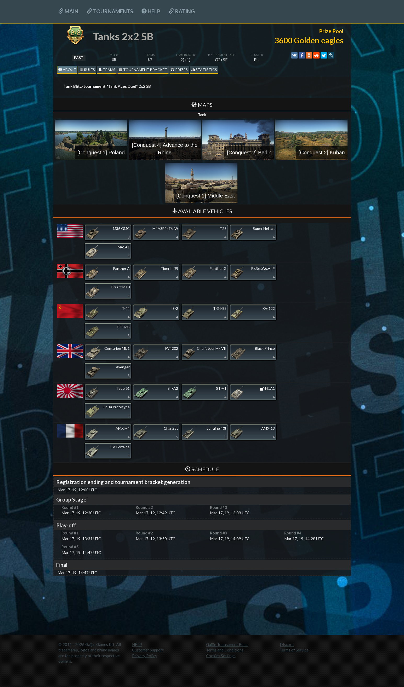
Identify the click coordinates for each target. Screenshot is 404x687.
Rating (182, 11)
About (67, 69)
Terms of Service (294, 650)
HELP (150, 11)
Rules (87, 69)
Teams (106, 69)
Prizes (179, 69)
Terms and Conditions (224, 650)
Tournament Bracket (143, 69)
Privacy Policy (144, 655)
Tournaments (110, 11)
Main (68, 11)
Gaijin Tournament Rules (227, 644)
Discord (287, 644)
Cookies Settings (221, 655)
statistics (204, 69)
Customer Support (148, 650)
